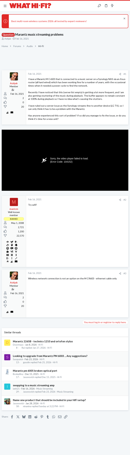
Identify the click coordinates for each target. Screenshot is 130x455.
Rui (23, 348)
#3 (125, 273)
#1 (125, 74)
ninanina (27, 406)
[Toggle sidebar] (119, 6)
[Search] (125, 6)
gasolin (26, 362)
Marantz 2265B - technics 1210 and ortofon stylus (43, 341)
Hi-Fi (40, 344)
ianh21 (16, 388)
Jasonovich (28, 377)
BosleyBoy (18, 374)
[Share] (120, 74)
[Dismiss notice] (124, 19)
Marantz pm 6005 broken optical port (35, 370)
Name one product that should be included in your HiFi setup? (49, 400)
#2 (125, 199)
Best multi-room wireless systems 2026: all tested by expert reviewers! (49, 21)
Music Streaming (44, 388)
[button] (5, 6)
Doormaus (18, 344)
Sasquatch (18, 359)
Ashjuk (7, 38)
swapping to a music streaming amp (34, 385)
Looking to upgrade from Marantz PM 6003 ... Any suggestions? (50, 355)
